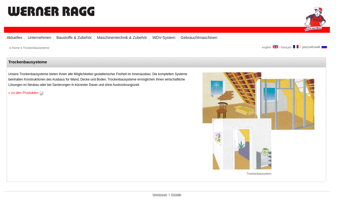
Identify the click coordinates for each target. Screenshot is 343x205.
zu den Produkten (27, 93)
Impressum (160, 194)
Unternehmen (39, 37)
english (270, 47)
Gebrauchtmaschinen (199, 37)
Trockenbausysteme (36, 47)
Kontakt (176, 194)
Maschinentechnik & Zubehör (122, 37)
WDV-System (164, 37)
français (290, 47)
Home (16, 47)
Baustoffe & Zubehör (74, 37)
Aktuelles (14, 37)
